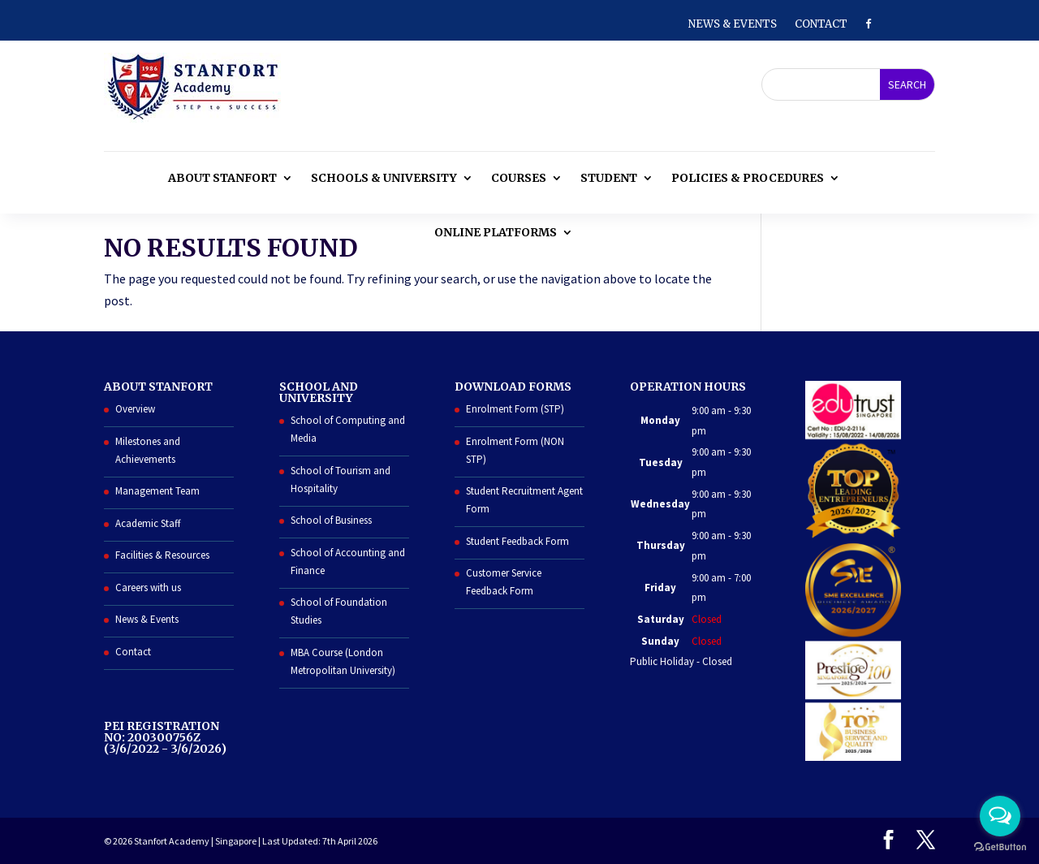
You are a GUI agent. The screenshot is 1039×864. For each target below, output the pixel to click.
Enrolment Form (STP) (515, 409)
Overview (135, 409)
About (222, 178)
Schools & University (384, 178)
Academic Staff (148, 523)
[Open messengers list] (1000, 816)
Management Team (157, 491)
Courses (518, 178)
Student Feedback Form (517, 541)
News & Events (732, 25)
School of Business (331, 520)
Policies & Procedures (747, 178)
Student (608, 178)
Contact (821, 25)
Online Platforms (495, 232)
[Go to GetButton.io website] (1000, 847)
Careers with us (148, 587)
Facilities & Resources (162, 555)
